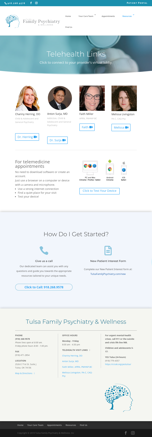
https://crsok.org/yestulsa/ (118, 364)
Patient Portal (137, 3)
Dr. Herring (25, 137)
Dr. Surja (55, 140)
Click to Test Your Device (99, 191)
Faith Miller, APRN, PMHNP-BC (77, 366)
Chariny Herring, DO (72, 355)
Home (68, 16)
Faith (85, 127)
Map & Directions (25, 373)
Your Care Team (86, 16)
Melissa (119, 127)
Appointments (108, 16)
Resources (127, 16)
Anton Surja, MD (70, 361)
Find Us (68, 27)
